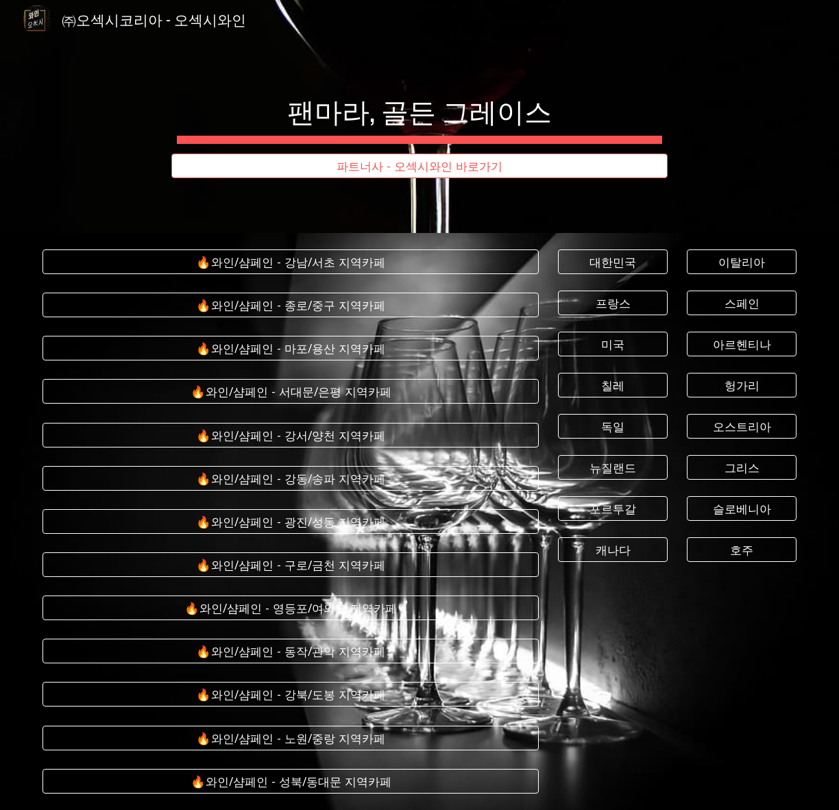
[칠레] (613, 385)
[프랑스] (613, 303)
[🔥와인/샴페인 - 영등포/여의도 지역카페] (290, 608)
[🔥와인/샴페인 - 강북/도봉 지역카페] (290, 694)
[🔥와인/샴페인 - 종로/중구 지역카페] (290, 305)
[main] (419, 104)
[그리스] (742, 467)
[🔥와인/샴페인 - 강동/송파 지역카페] (290, 478)
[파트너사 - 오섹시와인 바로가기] (419, 166)
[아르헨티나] (742, 344)
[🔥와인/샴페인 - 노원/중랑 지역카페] (290, 737)
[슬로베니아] (742, 508)
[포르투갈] (613, 508)
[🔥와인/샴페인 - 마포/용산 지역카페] (290, 348)
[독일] (613, 426)
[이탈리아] (742, 262)
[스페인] (742, 303)
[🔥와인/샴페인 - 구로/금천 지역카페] (290, 565)
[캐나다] (613, 549)
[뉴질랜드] (613, 467)
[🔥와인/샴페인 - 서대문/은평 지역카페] (290, 391)
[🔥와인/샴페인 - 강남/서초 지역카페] (290, 262)
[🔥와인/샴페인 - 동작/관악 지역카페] (290, 651)
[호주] (742, 549)
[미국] (613, 344)
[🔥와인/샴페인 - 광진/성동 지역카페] (290, 521)
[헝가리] (742, 385)
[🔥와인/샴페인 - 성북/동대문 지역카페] (290, 780)
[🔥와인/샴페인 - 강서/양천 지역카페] (290, 434)
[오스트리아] (742, 426)
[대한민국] (613, 262)
